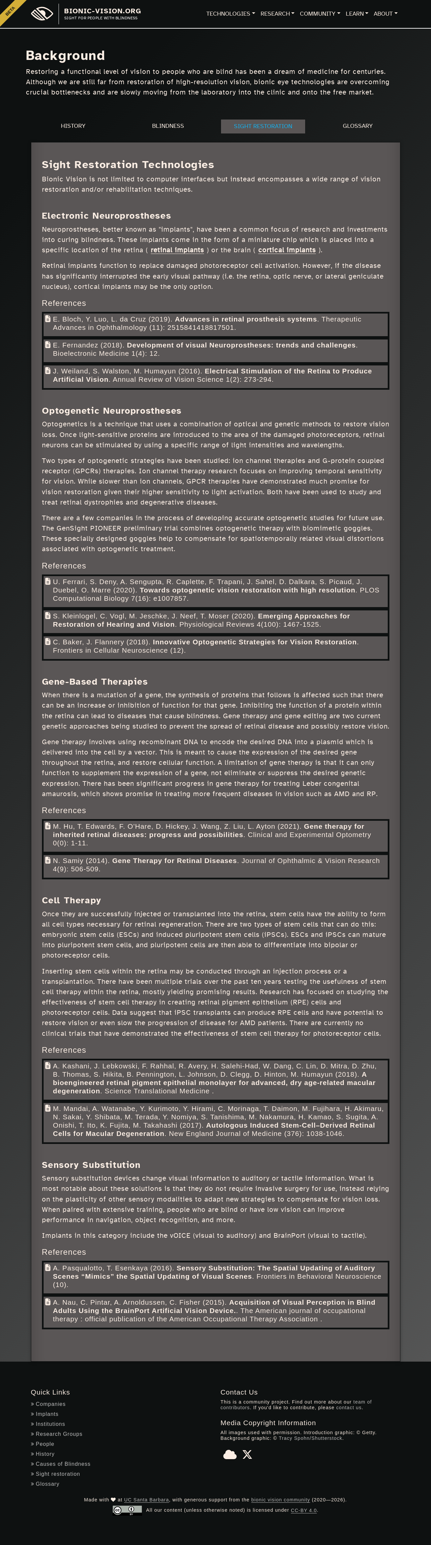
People (43, 1443)
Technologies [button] (228, 14)
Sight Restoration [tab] (263, 126)
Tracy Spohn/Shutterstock (310, 1437)
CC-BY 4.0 (304, 1510)
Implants (45, 1414)
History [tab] (73, 126)
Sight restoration (56, 1473)
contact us (349, 1407)
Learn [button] (355, 14)
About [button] (383, 14)
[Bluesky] (230, 1456)
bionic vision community (281, 1499)
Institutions (48, 1424)
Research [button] (275, 14)
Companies (48, 1404)
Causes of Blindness (61, 1463)
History (43, 1453)
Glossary (45, 1483)
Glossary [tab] (358, 126)
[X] (247, 1456)
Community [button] (317, 14)
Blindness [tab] (168, 126)
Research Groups (57, 1433)
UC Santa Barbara (146, 1499)
